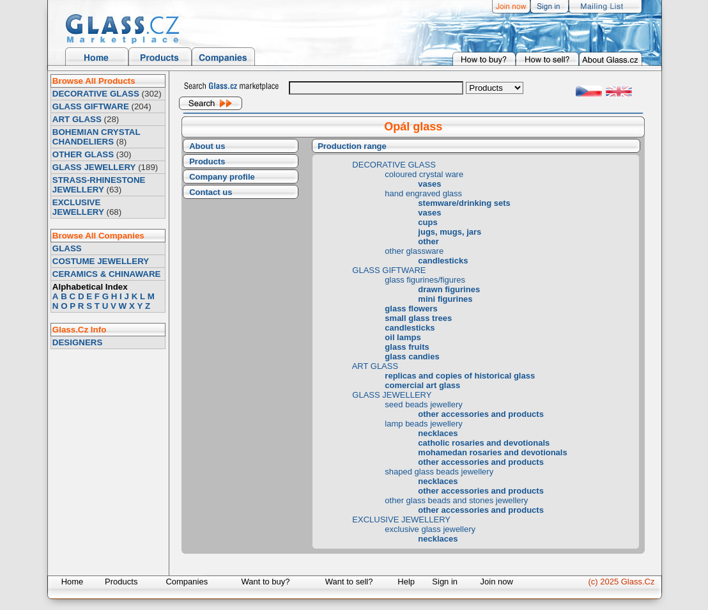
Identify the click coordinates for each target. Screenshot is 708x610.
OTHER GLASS (83, 154)
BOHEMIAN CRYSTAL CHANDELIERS (96, 136)
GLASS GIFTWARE (90, 106)
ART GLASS (77, 119)
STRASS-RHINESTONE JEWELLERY (99, 184)
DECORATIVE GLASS (95, 93)
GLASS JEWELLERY (94, 167)
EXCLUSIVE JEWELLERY (78, 207)
